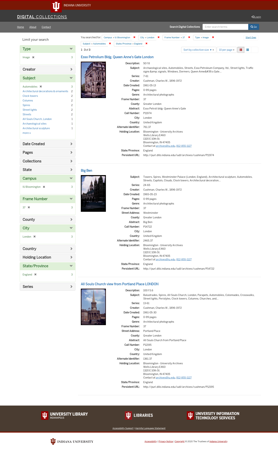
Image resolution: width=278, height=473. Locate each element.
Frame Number (35, 199)
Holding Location (37, 258)
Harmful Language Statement (150, 428)
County (29, 220)
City (26, 228)
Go (254, 27)
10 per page (226, 50)
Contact (46, 27)
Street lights (30, 110)
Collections (32, 161)
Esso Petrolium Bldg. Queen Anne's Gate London (117, 57)
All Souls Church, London (37, 119)
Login (256, 17)
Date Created (34, 144)
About (32, 27)
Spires (26, 105)
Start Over (251, 38)
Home (20, 27)
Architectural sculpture (36, 128)
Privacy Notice (166, 441)
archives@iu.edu (165, 146)
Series (28, 287)
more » (27, 133)
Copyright (180, 441)
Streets (27, 114)
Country (29, 249)
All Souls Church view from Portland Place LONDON (119, 284)
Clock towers (30, 96)
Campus (29, 179)
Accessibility (151, 441)
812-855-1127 (184, 146)
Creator (29, 70)
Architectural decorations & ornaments (45, 91)
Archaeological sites (34, 124)
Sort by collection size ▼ (198, 50)
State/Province (35, 266)
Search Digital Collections (185, 27)
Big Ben (86, 171)
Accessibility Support (122, 428)
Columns (28, 101)
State (27, 170)
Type (27, 49)
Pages (28, 153)
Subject (29, 78)
